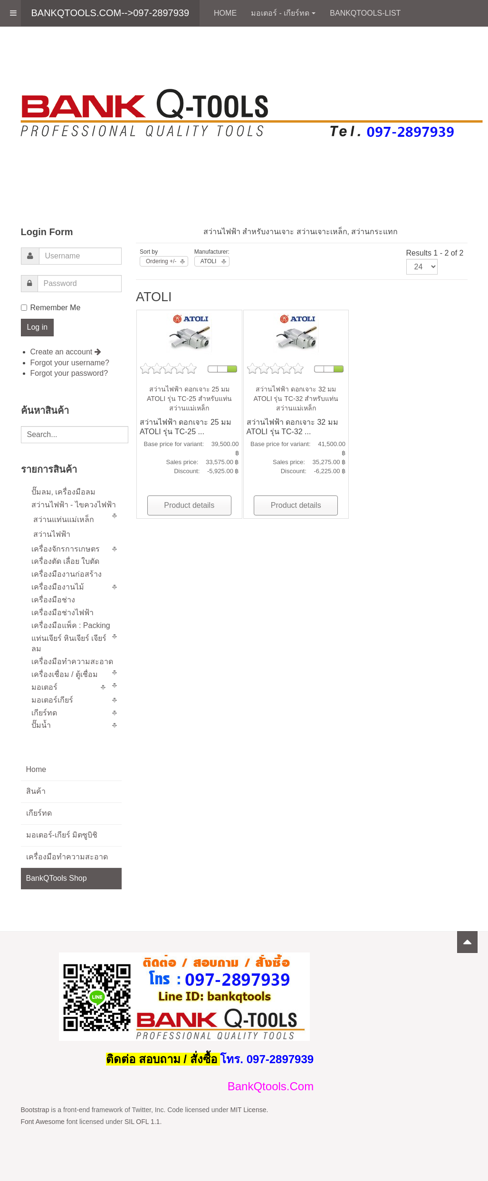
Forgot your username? (69, 363)
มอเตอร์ (44, 687)
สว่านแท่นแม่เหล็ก (63, 519)
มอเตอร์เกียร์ (52, 700)
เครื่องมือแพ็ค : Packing (70, 625)
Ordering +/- (161, 261)
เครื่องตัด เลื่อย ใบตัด (65, 561)
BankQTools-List (365, 13)
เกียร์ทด (44, 713)
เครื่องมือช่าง (53, 600)
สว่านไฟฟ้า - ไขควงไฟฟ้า (73, 505)
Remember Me (51, 308)
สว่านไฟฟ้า (51, 534)
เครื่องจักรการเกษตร (65, 549)
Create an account (65, 352)
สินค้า (36, 791)
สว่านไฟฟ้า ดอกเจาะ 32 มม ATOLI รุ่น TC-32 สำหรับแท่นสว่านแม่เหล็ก (295, 398)
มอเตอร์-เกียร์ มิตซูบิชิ (62, 835)
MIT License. (249, 1110)
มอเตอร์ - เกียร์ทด (283, 13)
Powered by (424, 964)
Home (225, 13)
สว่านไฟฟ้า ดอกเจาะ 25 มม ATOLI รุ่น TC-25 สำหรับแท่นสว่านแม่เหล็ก (189, 398)
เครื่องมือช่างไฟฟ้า (62, 613)
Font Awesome (43, 1121)
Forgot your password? (69, 373)
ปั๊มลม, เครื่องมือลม (63, 492)
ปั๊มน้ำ (41, 725)
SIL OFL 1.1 (142, 1121)
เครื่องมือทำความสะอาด (72, 661)
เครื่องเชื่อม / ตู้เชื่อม (64, 674)
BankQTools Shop (56, 878)
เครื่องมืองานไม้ (57, 587)
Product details (189, 505)
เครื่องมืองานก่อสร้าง (66, 574)
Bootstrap (35, 1110)
